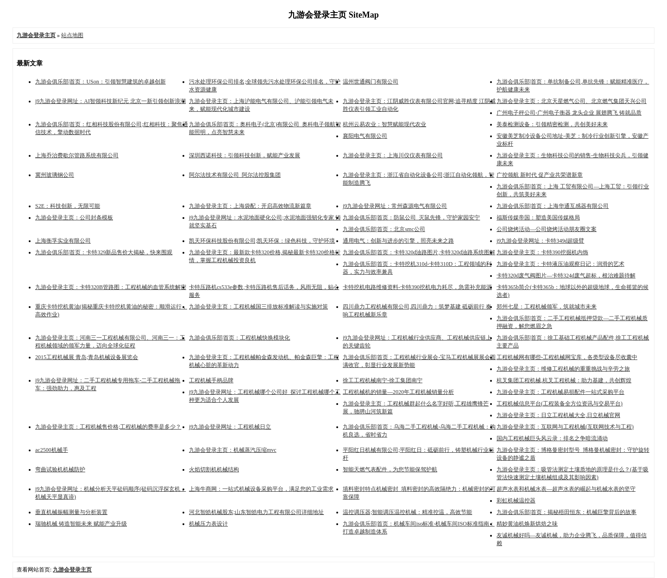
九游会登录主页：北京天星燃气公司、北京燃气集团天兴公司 (572, 101)
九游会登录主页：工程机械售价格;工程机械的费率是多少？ (108, 427)
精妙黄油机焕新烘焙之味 (527, 523)
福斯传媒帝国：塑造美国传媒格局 (538, 217)
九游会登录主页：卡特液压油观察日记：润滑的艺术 (560, 264)
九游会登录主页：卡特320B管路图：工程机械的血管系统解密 (110, 287)
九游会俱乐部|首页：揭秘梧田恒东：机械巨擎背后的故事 (566, 512)
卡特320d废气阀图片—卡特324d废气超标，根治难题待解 (566, 275)
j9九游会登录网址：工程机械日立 (230, 427)
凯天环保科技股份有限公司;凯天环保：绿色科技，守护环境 (262, 241)
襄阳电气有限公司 (365, 136)
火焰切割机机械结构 (214, 469)
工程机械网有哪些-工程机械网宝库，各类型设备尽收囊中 (567, 357)
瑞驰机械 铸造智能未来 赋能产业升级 (81, 523)
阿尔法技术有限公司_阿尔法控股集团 (235, 175)
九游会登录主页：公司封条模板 (74, 217)
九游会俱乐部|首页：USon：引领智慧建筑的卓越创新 (100, 81)
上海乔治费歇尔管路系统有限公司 (77, 155)
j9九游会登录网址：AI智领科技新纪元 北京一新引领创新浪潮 (110, 101)
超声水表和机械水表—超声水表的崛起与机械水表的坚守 (566, 489)
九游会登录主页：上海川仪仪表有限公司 (393, 155)
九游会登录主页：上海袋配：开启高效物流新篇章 (250, 206)
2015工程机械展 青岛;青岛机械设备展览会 (86, 357)
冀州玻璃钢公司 (54, 175)
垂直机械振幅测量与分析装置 (71, 512)
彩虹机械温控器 (516, 500)
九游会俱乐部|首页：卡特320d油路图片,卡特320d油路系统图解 (419, 252)
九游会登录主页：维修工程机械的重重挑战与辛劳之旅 (563, 369)
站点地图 (72, 35)
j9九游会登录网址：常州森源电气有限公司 (395, 206)
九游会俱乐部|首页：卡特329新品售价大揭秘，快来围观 (103, 252)
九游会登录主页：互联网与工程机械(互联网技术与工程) (565, 427)
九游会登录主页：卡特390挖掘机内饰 (542, 252)
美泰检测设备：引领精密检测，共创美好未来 (552, 124)
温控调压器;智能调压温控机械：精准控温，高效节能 (407, 512)
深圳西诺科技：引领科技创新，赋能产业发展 (244, 155)
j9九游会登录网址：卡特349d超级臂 (540, 241)
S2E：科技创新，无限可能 (67, 206)
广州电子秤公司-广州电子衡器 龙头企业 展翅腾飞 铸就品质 (569, 112)
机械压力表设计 (208, 523)
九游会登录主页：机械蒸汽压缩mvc (233, 450)
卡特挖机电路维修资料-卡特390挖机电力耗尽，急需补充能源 (417, 287)
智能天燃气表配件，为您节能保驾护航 (390, 469)
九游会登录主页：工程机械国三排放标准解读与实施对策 (258, 306)
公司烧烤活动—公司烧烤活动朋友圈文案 (547, 229)
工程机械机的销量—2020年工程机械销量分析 (398, 392)
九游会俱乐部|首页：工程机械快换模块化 (239, 337)
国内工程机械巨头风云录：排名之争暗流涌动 (552, 438)
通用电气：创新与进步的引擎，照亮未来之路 (398, 241)
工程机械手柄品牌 (211, 380)
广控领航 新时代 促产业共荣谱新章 (540, 175)
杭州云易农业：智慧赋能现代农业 (384, 124)
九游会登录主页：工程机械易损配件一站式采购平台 (560, 392)
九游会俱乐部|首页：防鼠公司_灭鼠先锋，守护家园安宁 (411, 217)
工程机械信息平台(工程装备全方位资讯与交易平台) (560, 403)
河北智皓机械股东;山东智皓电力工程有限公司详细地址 (256, 512)
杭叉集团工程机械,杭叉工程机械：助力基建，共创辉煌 (564, 380)
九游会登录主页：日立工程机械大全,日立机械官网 (558, 415)
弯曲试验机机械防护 (60, 469)
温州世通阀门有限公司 (370, 81)
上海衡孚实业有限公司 (63, 241)
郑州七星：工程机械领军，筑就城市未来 (547, 306)
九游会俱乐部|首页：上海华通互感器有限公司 (553, 206)
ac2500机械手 (51, 450)
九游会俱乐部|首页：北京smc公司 (384, 229)
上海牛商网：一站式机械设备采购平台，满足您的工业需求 (261, 489)
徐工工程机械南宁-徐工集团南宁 (382, 380)
